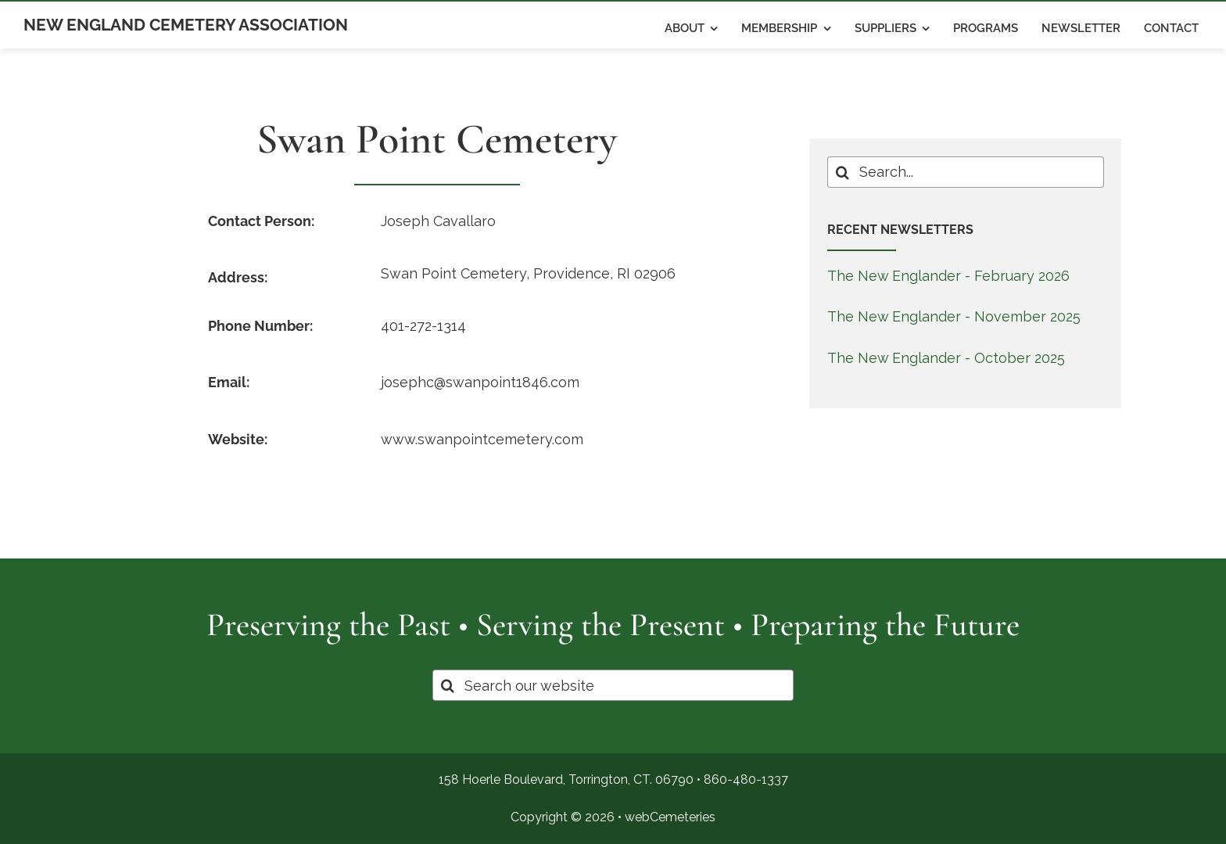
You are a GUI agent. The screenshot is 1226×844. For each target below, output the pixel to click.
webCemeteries (670, 817)
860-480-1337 (746, 779)
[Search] (843, 172)
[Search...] (965, 172)
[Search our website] (613, 685)
